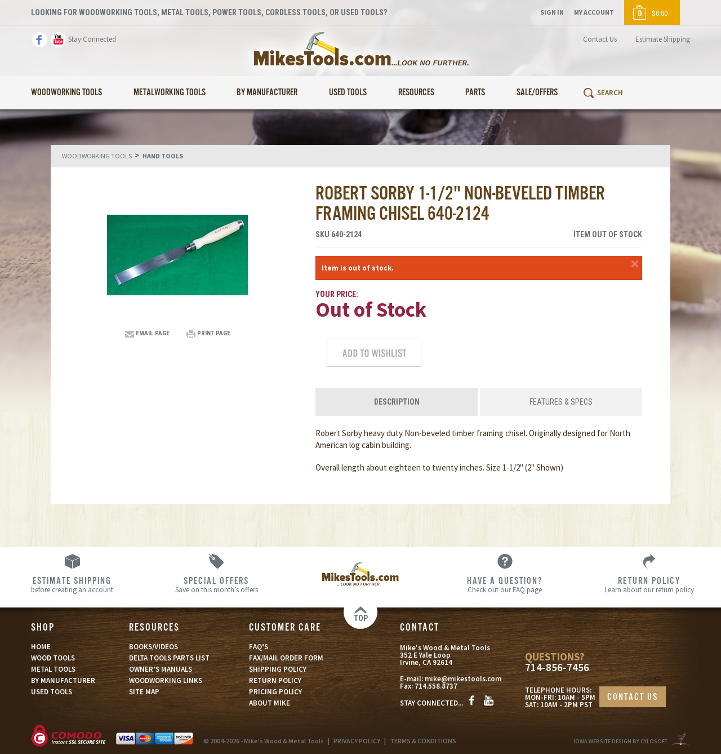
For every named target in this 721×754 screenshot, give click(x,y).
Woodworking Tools (66, 93)
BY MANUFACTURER (63, 680)
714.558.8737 (436, 686)
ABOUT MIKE (269, 703)
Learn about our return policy (649, 584)
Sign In (552, 12)
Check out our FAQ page (505, 584)
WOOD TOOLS (53, 658)
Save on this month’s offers (216, 584)
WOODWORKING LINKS (165, 680)
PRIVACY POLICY (356, 740)
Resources (416, 93)
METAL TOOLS (53, 669)
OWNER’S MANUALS (160, 669)
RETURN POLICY (275, 680)
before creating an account (72, 584)
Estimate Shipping (662, 39)
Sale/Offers (537, 93)
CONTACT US (632, 697)
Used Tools (348, 93)
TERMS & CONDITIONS (423, 740)
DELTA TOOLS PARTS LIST (169, 658)
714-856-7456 (557, 667)
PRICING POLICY (275, 691)
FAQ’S (258, 646)
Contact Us (600, 39)
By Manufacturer (267, 93)
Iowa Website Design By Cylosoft (620, 741)
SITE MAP (144, 691)
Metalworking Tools (169, 93)
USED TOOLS (51, 691)
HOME (41, 646)
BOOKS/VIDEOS (153, 646)
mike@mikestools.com (463, 678)
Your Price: (336, 294)
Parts (475, 93)
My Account (594, 12)
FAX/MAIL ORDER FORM (286, 658)
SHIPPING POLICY (277, 669)
